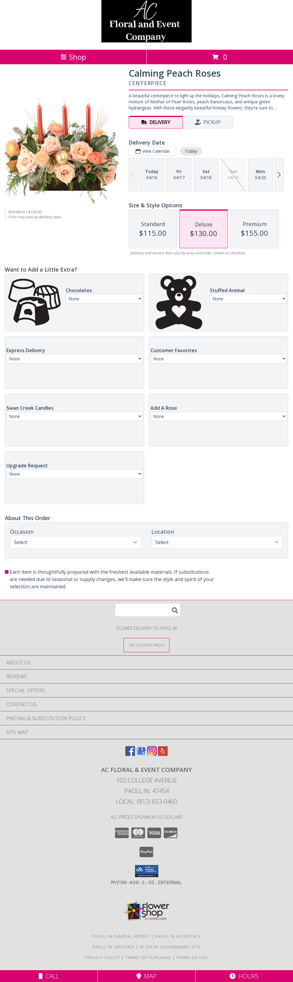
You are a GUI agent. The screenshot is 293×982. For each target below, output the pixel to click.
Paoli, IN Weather (113, 947)
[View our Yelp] (163, 753)
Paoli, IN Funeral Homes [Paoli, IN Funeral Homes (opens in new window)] (121, 936)
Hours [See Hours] (244, 976)
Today (191, 151)
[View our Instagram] (152, 753)
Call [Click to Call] (49, 976)
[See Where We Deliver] (146, 645)
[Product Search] (147, 610)
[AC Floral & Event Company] (146, 41)
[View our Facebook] (130, 753)
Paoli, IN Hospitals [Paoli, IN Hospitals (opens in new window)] (178, 936)
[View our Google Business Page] (141, 753)
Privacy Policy (102, 957)
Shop (73, 57)
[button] (146, 871)
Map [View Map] (146, 976)
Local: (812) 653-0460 (146, 801)
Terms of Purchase (148, 957)
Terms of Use (192, 957)
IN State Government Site (170, 947)
